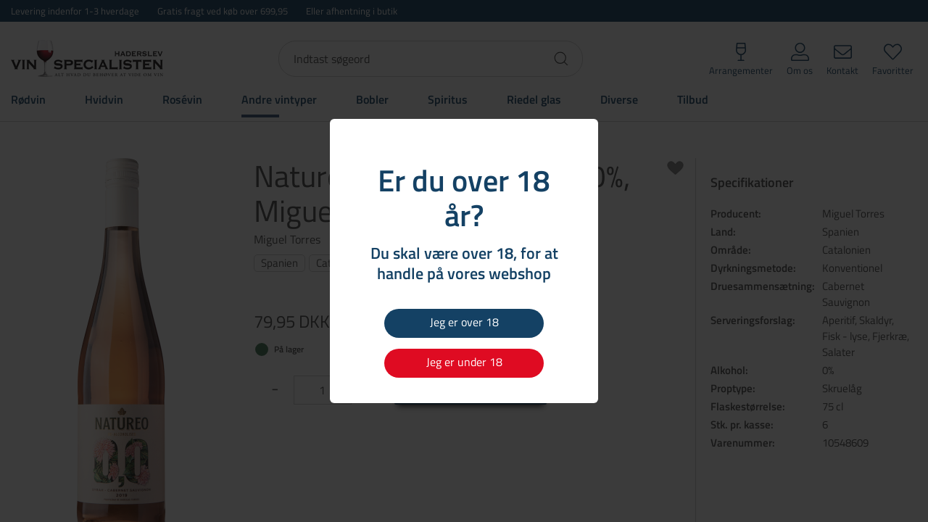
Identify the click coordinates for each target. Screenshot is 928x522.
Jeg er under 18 (464, 361)
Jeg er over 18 (464, 322)
